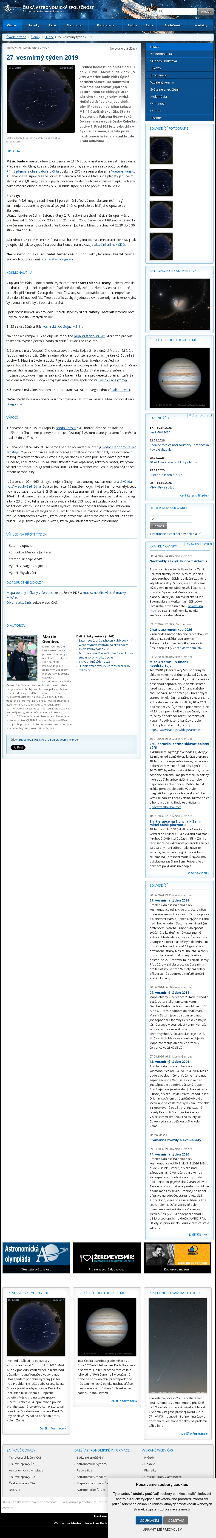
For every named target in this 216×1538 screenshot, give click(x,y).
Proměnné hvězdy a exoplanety (175, 1140)
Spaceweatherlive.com (165, 807)
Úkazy (49, 37)
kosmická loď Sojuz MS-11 (62, 326)
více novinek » (199, 873)
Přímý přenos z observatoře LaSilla (32, 171)
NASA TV (15, 1490)
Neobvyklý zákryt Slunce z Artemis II (178, 563)
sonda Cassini (66, 428)
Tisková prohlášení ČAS (25, 1457)
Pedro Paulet (49, 740)
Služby (132, 25)
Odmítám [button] (176, 1520)
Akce (52, 25)
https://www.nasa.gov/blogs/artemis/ (176, 730)
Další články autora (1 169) (95, 636)
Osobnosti (158, 103)
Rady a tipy (84, 1470)
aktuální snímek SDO (109, 244)
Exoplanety (158, 75)
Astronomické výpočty (92, 1464)
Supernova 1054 (29, 740)
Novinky (33, 25)
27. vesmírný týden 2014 (169, 992)
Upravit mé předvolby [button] (162, 1529)
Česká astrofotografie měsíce (176, 340)
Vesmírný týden (70, 740)
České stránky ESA (22, 1483)
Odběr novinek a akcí (168, 508)
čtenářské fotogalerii (57, 259)
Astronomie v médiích (92, 1477)
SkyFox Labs (107, 380)
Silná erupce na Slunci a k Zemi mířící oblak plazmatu (175, 823)
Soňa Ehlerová (181, 624)
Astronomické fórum (91, 1490)
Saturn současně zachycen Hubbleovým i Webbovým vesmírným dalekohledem (105, 643)
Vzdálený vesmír (162, 82)
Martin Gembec (39, 48)
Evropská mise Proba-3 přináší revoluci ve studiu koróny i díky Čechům (106, 655)
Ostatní (155, 111)
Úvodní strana (16, 37)
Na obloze (74, 25)
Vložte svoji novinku (199, 544)
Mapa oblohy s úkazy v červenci (30, 592)
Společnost (172, 25)
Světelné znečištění (164, 89)
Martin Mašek (158, 1135)
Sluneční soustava (163, 61)
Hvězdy (155, 68)
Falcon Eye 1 (120, 390)
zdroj (122, 380)
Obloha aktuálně (18, 602)
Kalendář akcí (162, 418)
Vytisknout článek (126, 48)
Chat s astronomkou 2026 (171, 629)
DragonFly (14, 404)
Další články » (199, 1234)
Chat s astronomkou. (187, 648)
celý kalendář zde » (195, 495)
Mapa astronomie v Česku (95, 1483)
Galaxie (149, 1464)
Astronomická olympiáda (26, 1470)
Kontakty (200, 25)
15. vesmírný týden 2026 (94, 649)
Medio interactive (85, 1523)
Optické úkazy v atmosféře (163, 1477)
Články (12, 25)
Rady (149, 25)
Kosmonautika (161, 54)
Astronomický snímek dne (173, 270)
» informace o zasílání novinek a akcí (175, 534)
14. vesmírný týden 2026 (94, 662)
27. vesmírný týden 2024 (169, 900)
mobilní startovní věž (89, 336)
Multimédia (158, 96)
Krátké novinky (163, 546)
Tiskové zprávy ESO (23, 1477)
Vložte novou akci (200, 415)
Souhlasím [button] (149, 1520)
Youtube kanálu (122, 171)
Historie (156, 118)
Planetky (150, 1470)
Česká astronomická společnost (35, 1502)
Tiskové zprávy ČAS (22, 1464)
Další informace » (53, 1428)
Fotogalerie (105, 25)
